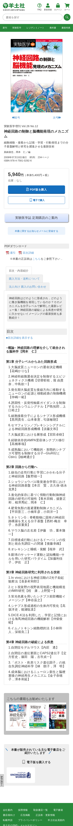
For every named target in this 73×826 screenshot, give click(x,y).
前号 (16, 117)
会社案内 (8, 810)
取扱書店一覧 (40, 810)
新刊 (5, 28)
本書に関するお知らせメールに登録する (36, 231)
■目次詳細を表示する (19, 337)
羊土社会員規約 (56, 820)
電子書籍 (58, 810)
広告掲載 (25, 815)
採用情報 (23, 810)
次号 (57, 117)
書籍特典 (66, 28)
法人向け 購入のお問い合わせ (27, 286)
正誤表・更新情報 (45, 815)
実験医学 (16, 28)
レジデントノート (35, 28)
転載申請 (8, 820)
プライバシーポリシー (30, 820)
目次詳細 (28, 252)
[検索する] (66, 17)
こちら (36, 258)
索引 (13, 252)
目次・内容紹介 (19, 270)
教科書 (53, 28)
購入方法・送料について (24, 278)
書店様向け (9, 815)
